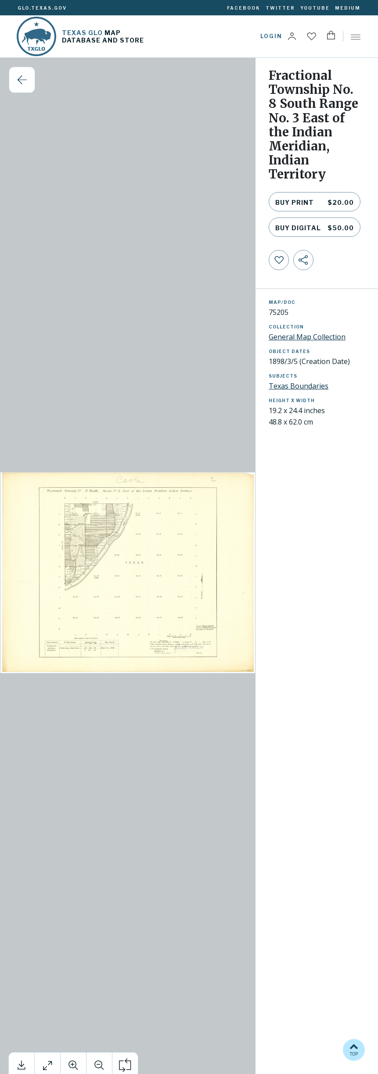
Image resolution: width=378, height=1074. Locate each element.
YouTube (315, 8)
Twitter (280, 8)
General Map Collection (307, 337)
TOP (353, 1049)
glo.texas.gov (42, 8)
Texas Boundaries (298, 386)
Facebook (243, 8)
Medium (347, 8)
